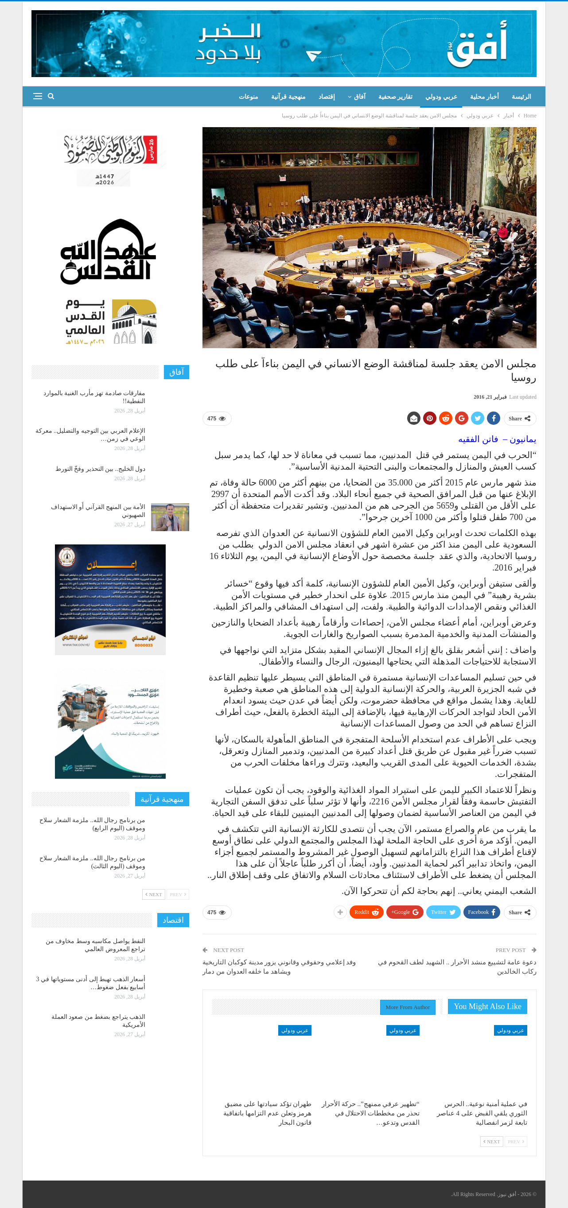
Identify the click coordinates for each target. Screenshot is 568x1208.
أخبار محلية (484, 96)
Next (491, 1141)
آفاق (360, 96)
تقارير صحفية (395, 96)
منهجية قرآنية (288, 96)
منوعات (248, 96)
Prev (516, 1141)
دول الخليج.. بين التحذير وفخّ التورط (100, 469)
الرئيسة (521, 96)
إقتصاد (327, 96)
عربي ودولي (441, 96)
